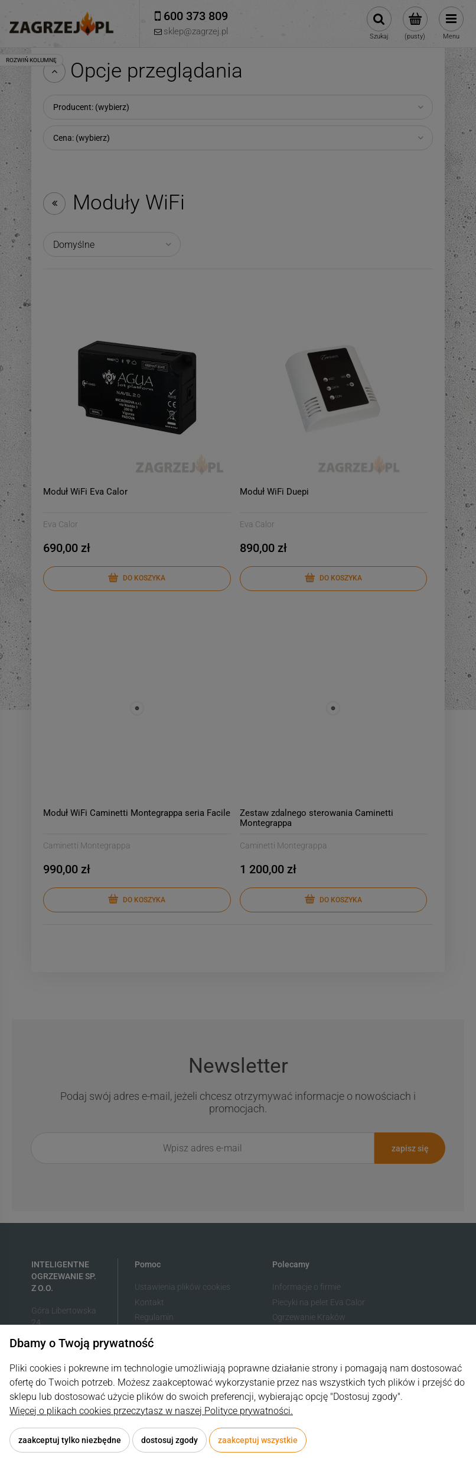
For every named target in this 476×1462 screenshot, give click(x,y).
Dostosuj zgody (169, 1440)
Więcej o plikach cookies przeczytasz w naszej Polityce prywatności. (151, 1410)
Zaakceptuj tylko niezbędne (69, 1440)
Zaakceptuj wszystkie (258, 1440)
